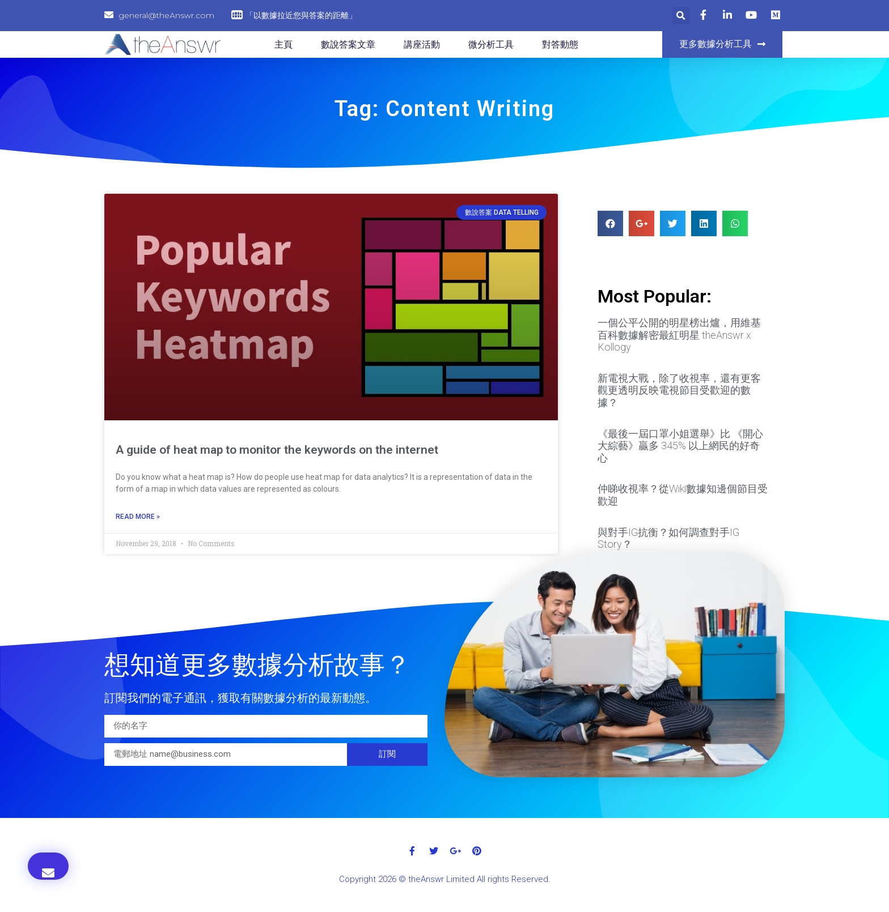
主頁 (283, 44)
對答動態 (560, 44)
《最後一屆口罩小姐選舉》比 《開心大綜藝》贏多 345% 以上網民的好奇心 (680, 446)
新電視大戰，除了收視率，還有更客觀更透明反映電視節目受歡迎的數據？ (679, 390)
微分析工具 (491, 44)
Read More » (138, 517)
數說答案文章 (348, 44)
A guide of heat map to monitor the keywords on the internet (277, 450)
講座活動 (422, 44)
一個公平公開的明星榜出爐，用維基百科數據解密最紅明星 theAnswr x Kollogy (679, 335)
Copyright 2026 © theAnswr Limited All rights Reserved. (445, 879)
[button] (722, 44)
